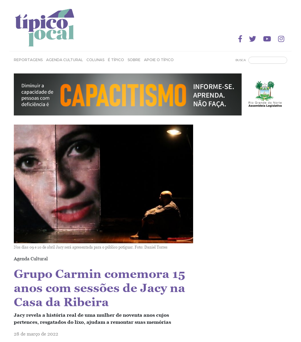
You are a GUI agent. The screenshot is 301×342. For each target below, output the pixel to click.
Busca (240, 60)
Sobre (134, 60)
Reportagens (28, 60)
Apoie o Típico (159, 60)
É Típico (116, 60)
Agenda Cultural (64, 60)
